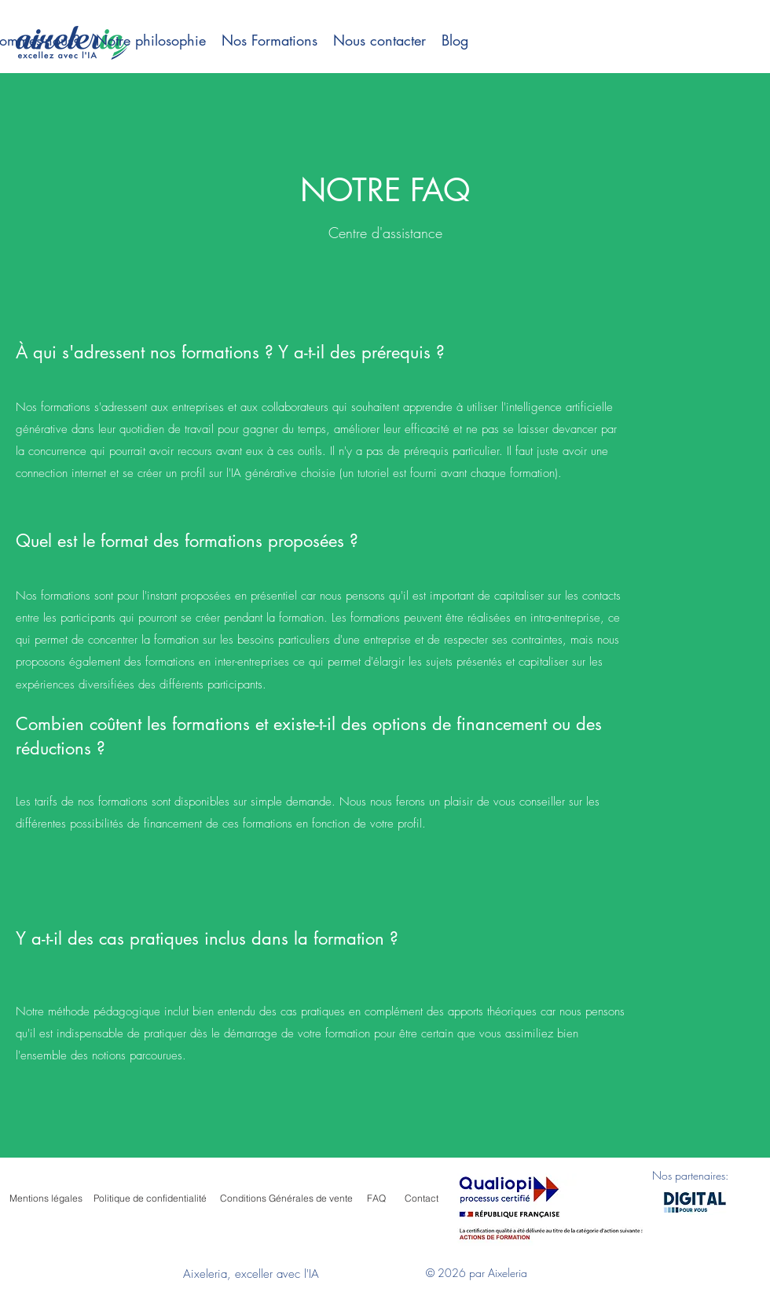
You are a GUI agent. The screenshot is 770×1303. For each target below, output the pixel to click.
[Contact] (421, 1198)
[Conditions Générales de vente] (286, 1198)
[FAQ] (376, 1198)
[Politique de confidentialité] (150, 1198)
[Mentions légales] (45, 1198)
